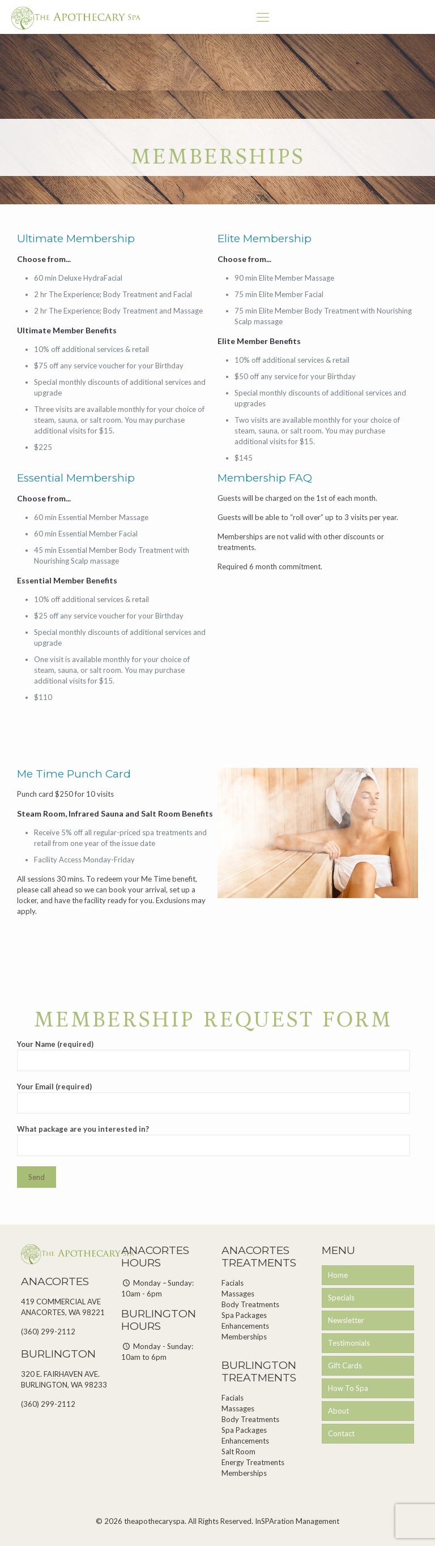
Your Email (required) (213, 1098)
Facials (232, 1282)
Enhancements (245, 1325)
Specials (341, 1297)
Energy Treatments (252, 1462)
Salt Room (238, 1451)
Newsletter (346, 1320)
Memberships (244, 1336)
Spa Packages (244, 1315)
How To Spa (348, 1388)
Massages (237, 1293)
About (338, 1410)
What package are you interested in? (213, 1140)
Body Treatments (250, 1304)
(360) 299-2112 (48, 1331)
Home (338, 1274)
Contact (341, 1433)
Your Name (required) (213, 1055)
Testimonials (349, 1342)
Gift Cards (345, 1365)
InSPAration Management (297, 1521)
